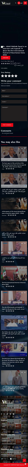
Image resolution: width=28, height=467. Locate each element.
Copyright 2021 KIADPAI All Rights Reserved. (14, 465)
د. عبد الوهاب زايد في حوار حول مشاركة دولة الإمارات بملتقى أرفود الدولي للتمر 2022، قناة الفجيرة (13, 333)
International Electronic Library (9, 443)
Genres (16, 423)
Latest (3, 426)
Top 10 (16, 426)
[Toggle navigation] (25, 3)
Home (3, 423)
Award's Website (6, 438)
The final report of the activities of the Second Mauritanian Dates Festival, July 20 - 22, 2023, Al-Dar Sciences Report (14, 165)
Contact (3, 429)
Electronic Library (6, 441)
